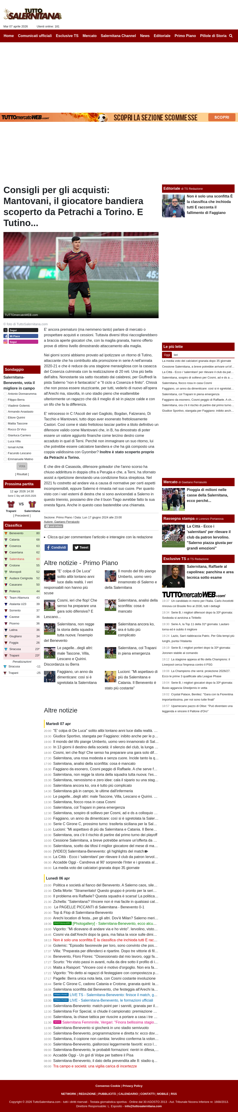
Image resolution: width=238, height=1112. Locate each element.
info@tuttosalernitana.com (143, 1106)
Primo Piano (64, 517)
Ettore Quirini (16, 417)
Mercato (170, 482)
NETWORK (68, 1094)
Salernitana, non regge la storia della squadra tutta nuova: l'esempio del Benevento (120, 774)
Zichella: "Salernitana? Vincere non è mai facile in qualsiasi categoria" (109, 902)
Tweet (82, 548)
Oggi (167, 355)
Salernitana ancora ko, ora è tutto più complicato (136, 629)
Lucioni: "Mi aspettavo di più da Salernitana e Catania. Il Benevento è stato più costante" (125, 829)
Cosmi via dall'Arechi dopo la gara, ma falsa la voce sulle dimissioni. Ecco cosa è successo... (128, 934)
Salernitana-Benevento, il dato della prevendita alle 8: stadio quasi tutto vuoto (116, 1061)
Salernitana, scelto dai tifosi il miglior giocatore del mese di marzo (106, 846)
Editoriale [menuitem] (162, 36)
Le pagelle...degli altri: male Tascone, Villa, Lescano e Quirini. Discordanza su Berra (121, 796)
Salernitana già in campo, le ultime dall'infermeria (93, 791)
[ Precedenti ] (21, 515)
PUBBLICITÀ (107, 1094)
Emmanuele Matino (20, 459)
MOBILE (162, 1094)
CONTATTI (147, 1094)
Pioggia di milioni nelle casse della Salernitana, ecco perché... (207, 495)
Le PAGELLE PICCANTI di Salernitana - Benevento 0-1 (98, 907)
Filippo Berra (16, 399)
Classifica (13, 525)
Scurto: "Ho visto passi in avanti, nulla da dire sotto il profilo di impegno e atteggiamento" (125, 962)
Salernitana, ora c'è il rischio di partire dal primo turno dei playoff (105, 835)
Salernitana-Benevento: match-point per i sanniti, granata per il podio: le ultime (117, 1006)
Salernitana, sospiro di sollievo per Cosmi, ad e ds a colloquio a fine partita (113, 813)
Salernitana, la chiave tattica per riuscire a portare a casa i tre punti (107, 1017)
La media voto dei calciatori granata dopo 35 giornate (96, 868)
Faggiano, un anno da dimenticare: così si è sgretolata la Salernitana (77, 677)
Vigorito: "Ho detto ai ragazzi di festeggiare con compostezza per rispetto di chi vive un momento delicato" (139, 973)
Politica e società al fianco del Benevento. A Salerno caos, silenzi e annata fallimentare (123, 885)
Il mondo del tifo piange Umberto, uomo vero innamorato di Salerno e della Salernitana (123, 742)
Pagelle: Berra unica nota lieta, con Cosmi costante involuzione (104, 978)
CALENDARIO (128, 1094)
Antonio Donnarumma (22, 393)
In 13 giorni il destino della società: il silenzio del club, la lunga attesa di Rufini (116, 747)
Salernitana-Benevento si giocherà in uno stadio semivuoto (101, 1028)
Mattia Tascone (18, 423)
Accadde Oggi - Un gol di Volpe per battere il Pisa (93, 1055)
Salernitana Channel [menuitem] (118, 36)
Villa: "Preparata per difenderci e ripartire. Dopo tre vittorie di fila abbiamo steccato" (120, 951)
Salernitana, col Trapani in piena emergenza (89, 807)
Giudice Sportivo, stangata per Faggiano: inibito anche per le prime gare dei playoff (120, 736)
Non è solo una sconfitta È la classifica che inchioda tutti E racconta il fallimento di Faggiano (127, 940)
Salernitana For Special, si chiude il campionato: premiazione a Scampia (112, 1011)
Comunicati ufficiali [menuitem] (35, 36)
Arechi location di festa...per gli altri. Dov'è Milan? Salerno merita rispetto (112, 918)
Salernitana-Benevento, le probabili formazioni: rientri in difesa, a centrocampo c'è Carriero (126, 1050)
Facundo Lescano (19, 453)
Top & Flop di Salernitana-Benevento (83, 913)
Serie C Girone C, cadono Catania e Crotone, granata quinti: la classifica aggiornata (121, 984)
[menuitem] (230, 36)
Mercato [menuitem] (90, 36)
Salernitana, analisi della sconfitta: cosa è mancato (138, 605)
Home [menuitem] (9, 36)
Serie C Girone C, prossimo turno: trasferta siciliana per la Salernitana (110, 824)
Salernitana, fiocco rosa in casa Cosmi (84, 802)
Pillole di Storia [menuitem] (213, 36)
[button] (22, 466)
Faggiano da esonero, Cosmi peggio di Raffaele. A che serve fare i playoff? (114, 769)
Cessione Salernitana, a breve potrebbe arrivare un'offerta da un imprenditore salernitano (125, 840)
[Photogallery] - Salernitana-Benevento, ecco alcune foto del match (117, 923)
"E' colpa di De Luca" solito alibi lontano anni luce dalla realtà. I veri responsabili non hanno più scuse (69, 582)
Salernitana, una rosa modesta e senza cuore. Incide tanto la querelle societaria (118, 758)
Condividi (56, 548)
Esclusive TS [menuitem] (67, 36)
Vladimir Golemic (19, 405)
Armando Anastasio (20, 411)
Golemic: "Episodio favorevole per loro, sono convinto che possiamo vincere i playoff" (122, 945)
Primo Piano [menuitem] (185, 36)
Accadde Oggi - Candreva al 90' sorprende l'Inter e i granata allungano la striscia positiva (125, 862)
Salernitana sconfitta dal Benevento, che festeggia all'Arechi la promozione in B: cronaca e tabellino (134, 989)
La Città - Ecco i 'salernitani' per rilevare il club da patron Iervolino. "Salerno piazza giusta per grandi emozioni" (142, 857)
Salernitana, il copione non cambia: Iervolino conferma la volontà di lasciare (114, 1039)
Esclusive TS (174, 559)
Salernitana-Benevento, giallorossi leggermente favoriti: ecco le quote (109, 1044)
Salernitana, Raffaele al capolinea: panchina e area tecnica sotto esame (210, 572)
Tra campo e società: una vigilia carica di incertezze (95, 1066)
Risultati (22, 474)
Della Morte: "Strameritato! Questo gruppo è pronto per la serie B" (106, 891)
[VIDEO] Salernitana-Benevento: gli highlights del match (98, 851)
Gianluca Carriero (19, 435)
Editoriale (171, 188)
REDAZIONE (87, 1094)
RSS (174, 1094)
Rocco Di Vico (17, 429)
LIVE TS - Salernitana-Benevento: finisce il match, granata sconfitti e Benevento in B (130, 995)
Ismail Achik (16, 447)
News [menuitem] (145, 36)
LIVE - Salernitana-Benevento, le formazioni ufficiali (103, 1000)
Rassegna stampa (179, 518)
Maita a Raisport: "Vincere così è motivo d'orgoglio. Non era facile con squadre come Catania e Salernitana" (140, 967)
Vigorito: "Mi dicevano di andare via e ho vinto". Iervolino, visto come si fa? (113, 929)
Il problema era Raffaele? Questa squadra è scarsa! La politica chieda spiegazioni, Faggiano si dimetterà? (139, 896)
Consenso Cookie (107, 1086)
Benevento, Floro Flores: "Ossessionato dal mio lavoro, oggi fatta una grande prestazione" (126, 956)
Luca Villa (14, 441)
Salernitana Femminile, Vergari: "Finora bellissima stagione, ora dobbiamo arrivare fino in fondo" (135, 1022)
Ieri (176, 355)
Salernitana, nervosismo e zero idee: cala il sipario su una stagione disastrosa (116, 780)
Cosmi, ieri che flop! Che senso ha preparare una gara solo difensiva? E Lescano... (120, 753)
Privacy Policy (133, 1086)
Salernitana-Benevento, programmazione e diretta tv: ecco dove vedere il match (118, 1033)
